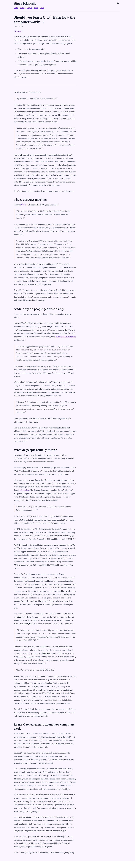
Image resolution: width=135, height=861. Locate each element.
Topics (29, 8)
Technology (18, 31)
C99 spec (24, 205)
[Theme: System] (118, 3)
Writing (22, 8)
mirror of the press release (65, 337)
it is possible (24, 490)
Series (36, 8)
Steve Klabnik (25, 3)
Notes (42, 8)
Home (16, 8)
